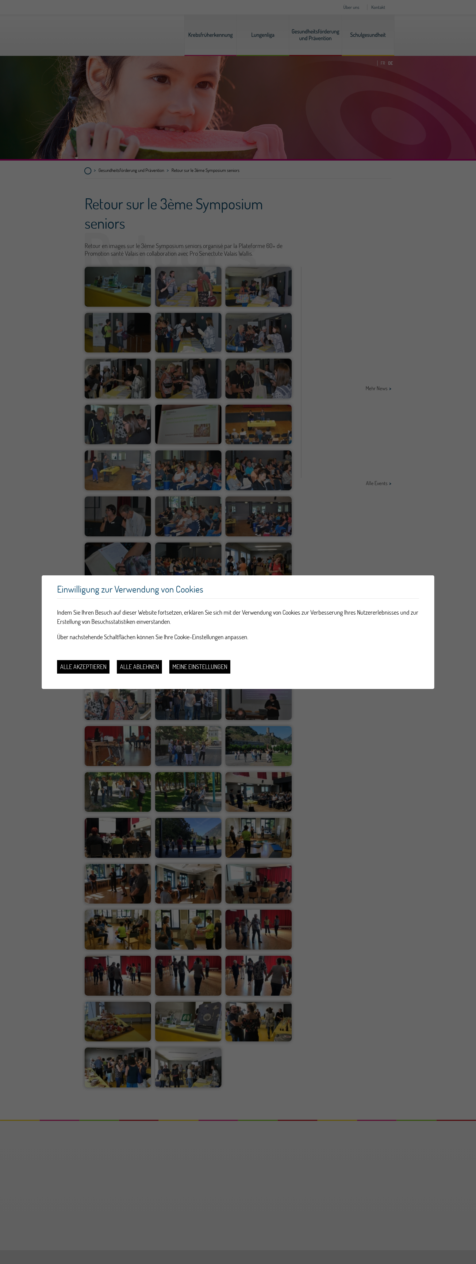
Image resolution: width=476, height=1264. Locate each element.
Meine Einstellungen (199, 667)
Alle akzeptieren (83, 667)
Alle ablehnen (139, 667)
